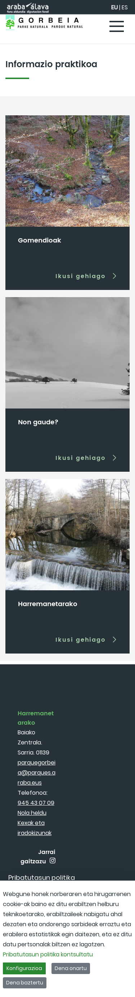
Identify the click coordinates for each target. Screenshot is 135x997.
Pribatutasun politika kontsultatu (48, 954)
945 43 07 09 (36, 803)
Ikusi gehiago (80, 276)
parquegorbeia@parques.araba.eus (36, 772)
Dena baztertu (24, 982)
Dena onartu (71, 968)
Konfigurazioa (24, 968)
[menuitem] (41, 877)
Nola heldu (32, 813)
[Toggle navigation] (117, 27)
